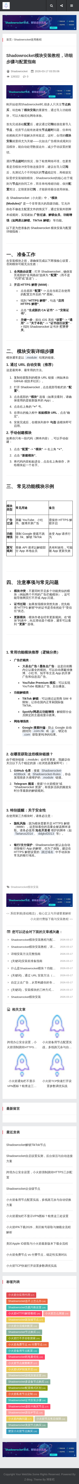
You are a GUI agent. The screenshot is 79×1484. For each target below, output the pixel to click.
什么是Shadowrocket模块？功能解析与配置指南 (39, 968)
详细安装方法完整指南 (39, 954)
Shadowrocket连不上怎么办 (27, 1421)
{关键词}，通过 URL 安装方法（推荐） (39, 975)
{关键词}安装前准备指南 (39, 961)
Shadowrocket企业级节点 (23, 1297)
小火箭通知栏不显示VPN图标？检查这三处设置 (37, 1324)
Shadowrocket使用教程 (28, 39)
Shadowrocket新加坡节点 (25, 1440)
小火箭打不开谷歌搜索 (24, 1458)
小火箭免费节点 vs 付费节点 (27, 1465)
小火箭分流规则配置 (22, 1446)
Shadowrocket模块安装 (25, 887)
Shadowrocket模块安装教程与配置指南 (39, 939)
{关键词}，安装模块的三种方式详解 (39, 989)
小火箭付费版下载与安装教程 (51, 919)
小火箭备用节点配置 (22, 1471)
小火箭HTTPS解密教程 (24, 1434)
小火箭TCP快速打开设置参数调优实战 (31, 1374)
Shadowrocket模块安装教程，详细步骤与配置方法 (39, 946)
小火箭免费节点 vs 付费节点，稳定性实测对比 (36, 1363)
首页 (9, 39)
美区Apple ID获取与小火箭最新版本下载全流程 (37, 1352)
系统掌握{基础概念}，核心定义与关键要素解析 (38, 913)
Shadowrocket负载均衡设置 (27, 1427)
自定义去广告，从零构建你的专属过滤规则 (39, 982)
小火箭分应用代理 (21, 1415)
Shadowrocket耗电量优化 (25, 1477)
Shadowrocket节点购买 (24, 1452)
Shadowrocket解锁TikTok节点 (26, 1253)
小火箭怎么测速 (56, 1434)
